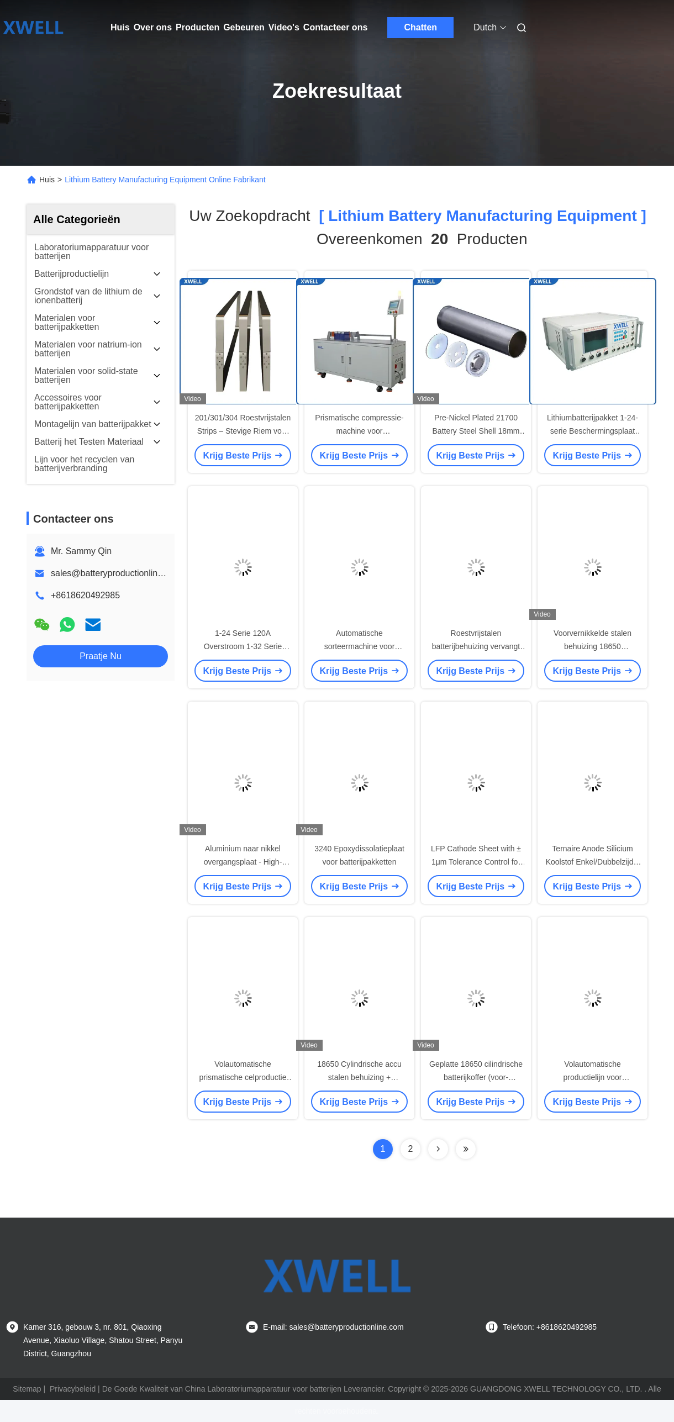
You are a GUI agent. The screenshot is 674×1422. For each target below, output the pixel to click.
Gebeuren (244, 27)
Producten (197, 27)
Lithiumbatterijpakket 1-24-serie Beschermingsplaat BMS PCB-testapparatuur (592, 431)
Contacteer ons (335, 27)
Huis (120, 27)
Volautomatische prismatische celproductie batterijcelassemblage (243, 1077)
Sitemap (27, 1388)
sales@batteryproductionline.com (116, 573)
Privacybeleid (73, 1388)
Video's (283, 27)
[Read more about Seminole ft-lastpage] (466, 1149)
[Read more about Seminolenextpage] (438, 1149)
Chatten (421, 27)
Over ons (153, 27)
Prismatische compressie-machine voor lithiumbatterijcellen (359, 431)
